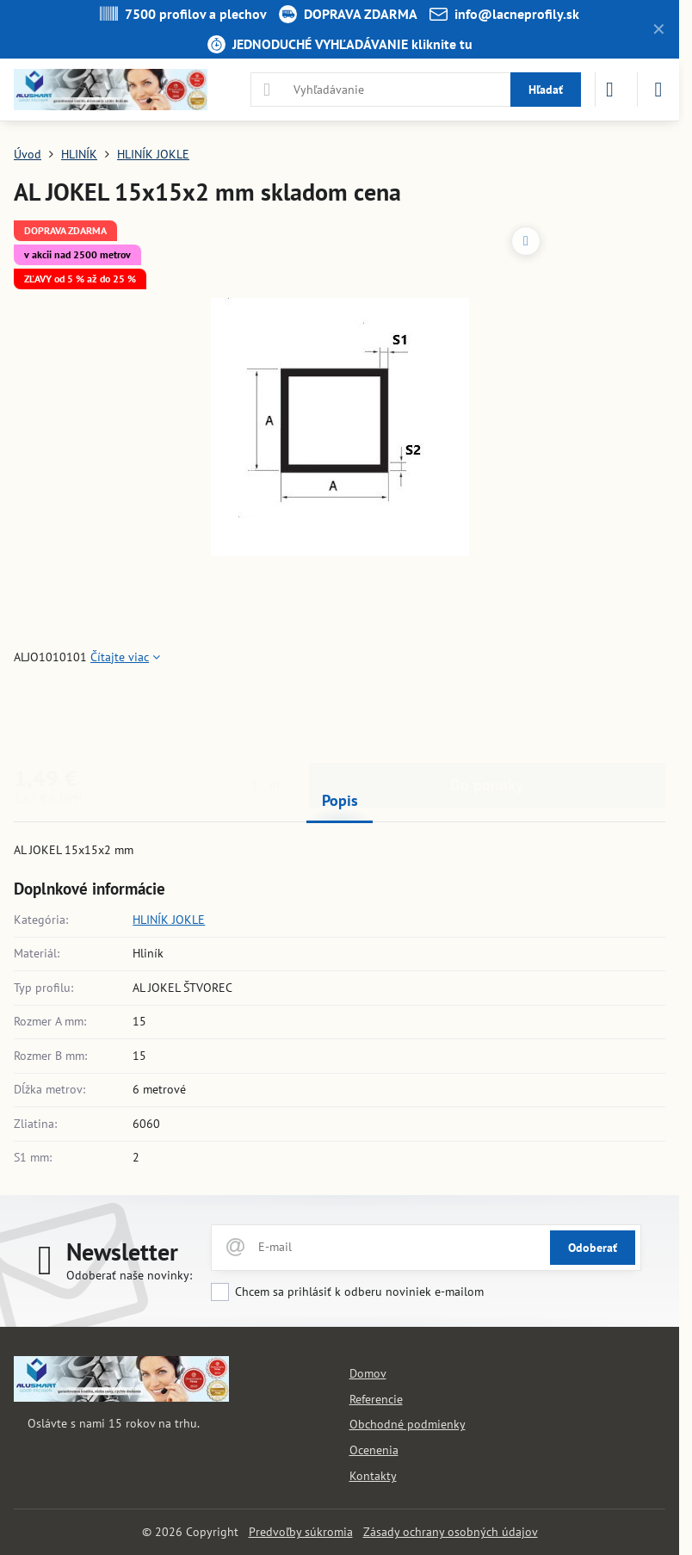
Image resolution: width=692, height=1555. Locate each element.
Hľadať (545, 89)
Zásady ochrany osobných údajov (450, 1532)
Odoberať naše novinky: (129, 1275)
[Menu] (658, 89)
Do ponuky (486, 715)
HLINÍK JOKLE (169, 919)
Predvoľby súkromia (301, 1532)
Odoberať (592, 1247)
